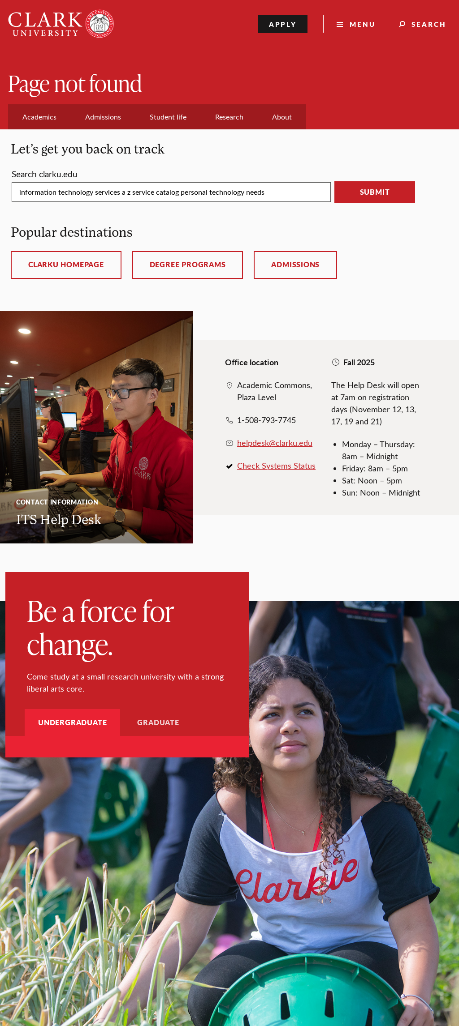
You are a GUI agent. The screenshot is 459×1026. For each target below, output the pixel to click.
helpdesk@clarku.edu (274, 442)
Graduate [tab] (158, 722)
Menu (363, 24)
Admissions (295, 264)
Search (428, 24)
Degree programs (188, 264)
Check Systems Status (276, 465)
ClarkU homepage (66, 264)
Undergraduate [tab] (72, 722)
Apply (283, 24)
